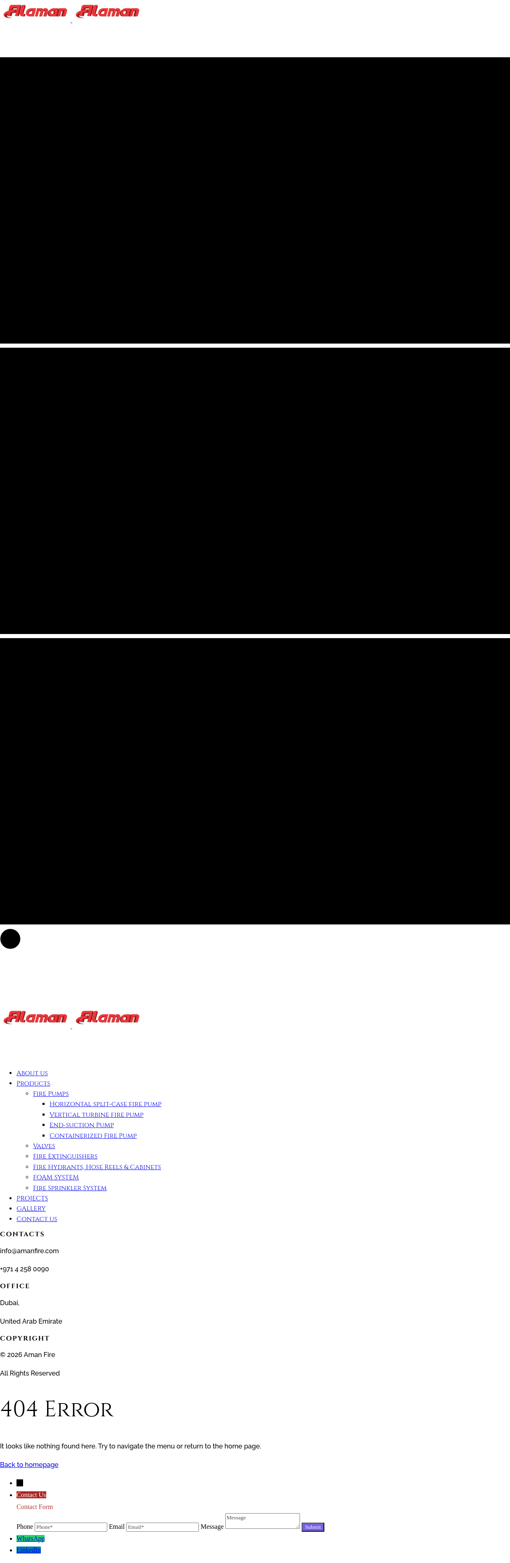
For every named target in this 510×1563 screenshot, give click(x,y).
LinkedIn (29, 1550)
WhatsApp (31, 1538)
